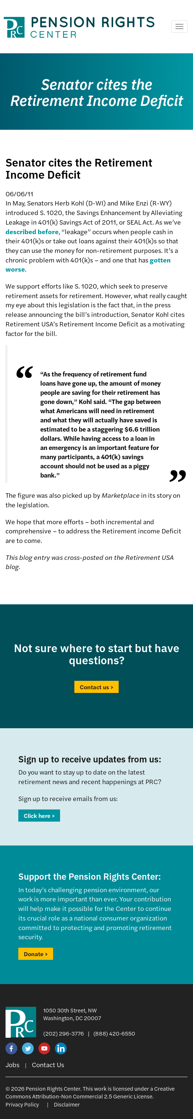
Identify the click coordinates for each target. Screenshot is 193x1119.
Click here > (39, 815)
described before (32, 231)
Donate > (36, 954)
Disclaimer (67, 1104)
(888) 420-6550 (114, 1033)
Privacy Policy (22, 1104)
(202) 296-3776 (63, 1033)
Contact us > (96, 687)
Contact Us (48, 1064)
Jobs (12, 1064)
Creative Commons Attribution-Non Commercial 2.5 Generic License (90, 1092)
